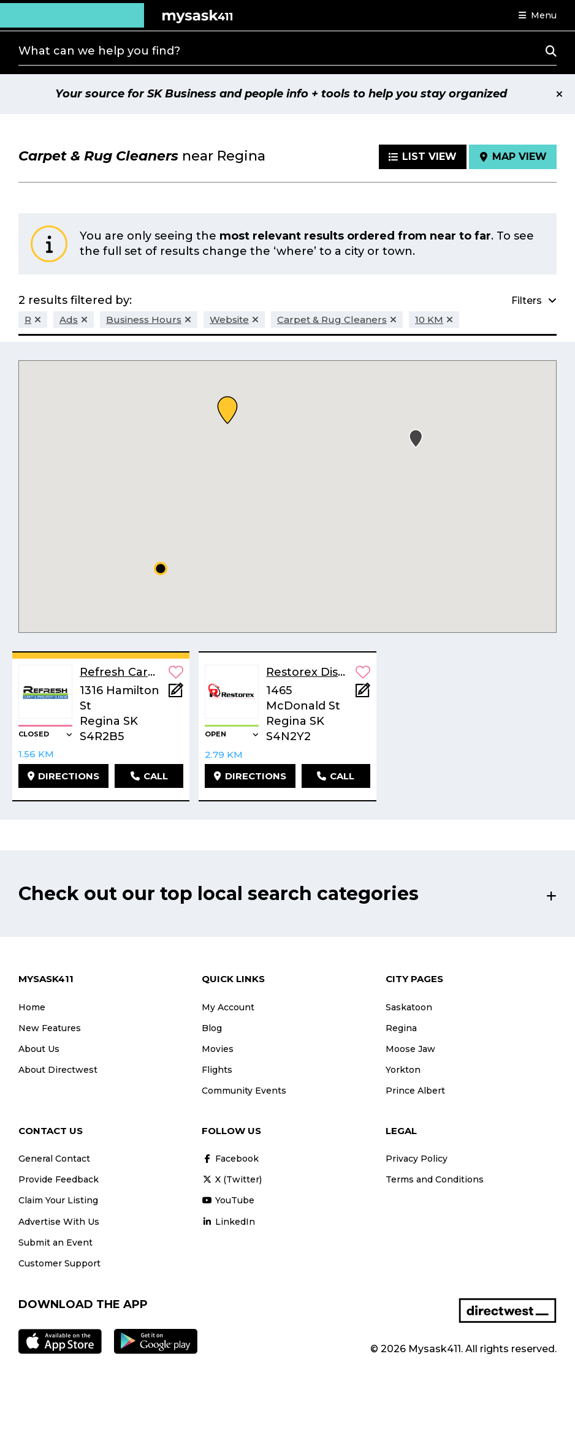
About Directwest (57, 1069)
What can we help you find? (99, 51)
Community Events (244, 1090)
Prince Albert (415, 1090)
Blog (212, 1028)
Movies (218, 1048)
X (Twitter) (232, 1179)
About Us (38, 1048)
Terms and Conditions (435, 1179)
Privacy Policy (416, 1158)
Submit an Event (55, 1242)
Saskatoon (409, 1007)
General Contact (54, 1158)
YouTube (228, 1200)
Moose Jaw (410, 1048)
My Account (228, 1007)
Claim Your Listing (58, 1200)
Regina (401, 1028)
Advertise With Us (58, 1221)
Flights (217, 1069)
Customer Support (59, 1263)
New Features (49, 1028)
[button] (537, 15)
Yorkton (403, 1069)
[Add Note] (176, 694)
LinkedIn (228, 1221)
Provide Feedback (58, 1179)
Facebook (230, 1158)
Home (31, 1007)
